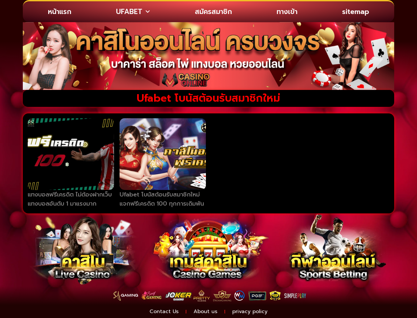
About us (205, 311)
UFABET (133, 12)
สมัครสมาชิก (213, 12)
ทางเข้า (287, 12)
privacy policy (249, 311)
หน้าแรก (59, 12)
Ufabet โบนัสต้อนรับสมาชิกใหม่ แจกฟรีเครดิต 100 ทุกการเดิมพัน (162, 199)
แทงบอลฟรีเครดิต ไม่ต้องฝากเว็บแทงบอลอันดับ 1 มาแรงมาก (70, 199)
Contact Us (164, 311)
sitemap (355, 12)
